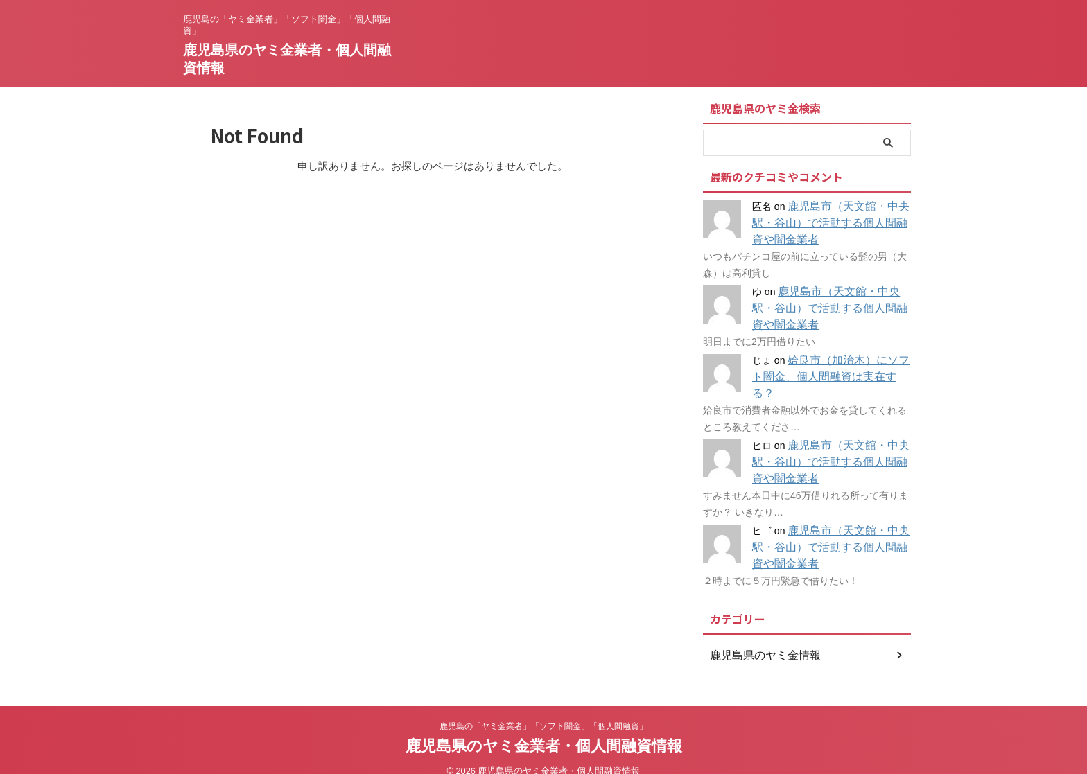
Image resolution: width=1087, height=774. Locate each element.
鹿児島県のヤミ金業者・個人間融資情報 (544, 729)
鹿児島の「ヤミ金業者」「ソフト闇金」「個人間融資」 (543, 709)
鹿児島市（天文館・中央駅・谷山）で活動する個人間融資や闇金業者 (828, 223)
